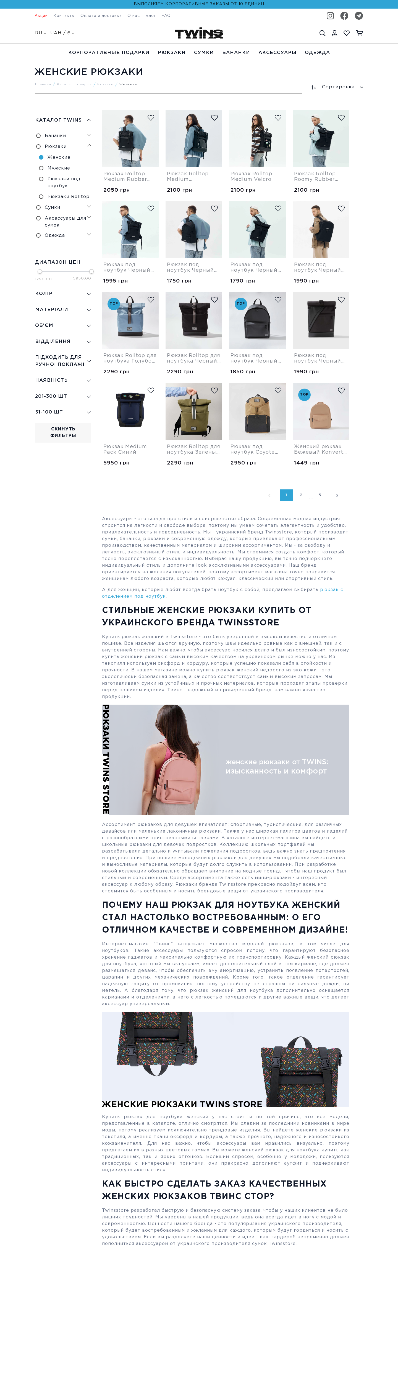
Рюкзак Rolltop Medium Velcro (251, 177)
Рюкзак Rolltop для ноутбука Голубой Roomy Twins (130, 358)
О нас (133, 15)
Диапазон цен (57, 262)
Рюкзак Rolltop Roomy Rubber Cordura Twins (315, 177)
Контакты (64, 15)
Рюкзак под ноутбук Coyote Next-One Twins (253, 450)
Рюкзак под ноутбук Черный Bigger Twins (254, 358)
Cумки (204, 53)
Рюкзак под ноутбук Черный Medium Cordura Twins (126, 268)
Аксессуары (277, 53)
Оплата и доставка (101, 15)
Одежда (317, 53)
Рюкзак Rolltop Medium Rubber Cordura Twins (125, 177)
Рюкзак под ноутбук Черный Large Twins (317, 268)
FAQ (166, 15)
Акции (41, 15)
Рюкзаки (172, 53)
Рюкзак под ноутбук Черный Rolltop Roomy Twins (254, 268)
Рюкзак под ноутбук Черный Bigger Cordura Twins (190, 268)
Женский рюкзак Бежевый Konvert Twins (318, 450)
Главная (43, 84)
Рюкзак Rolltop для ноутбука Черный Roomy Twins (193, 358)
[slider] (40, 271)
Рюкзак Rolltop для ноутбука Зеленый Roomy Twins (193, 450)
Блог (150, 15)
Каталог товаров (74, 84)
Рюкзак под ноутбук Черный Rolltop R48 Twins (319, 358)
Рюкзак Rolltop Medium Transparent (188, 177)
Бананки (236, 53)
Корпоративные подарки (109, 53)
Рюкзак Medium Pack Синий (125, 450)
